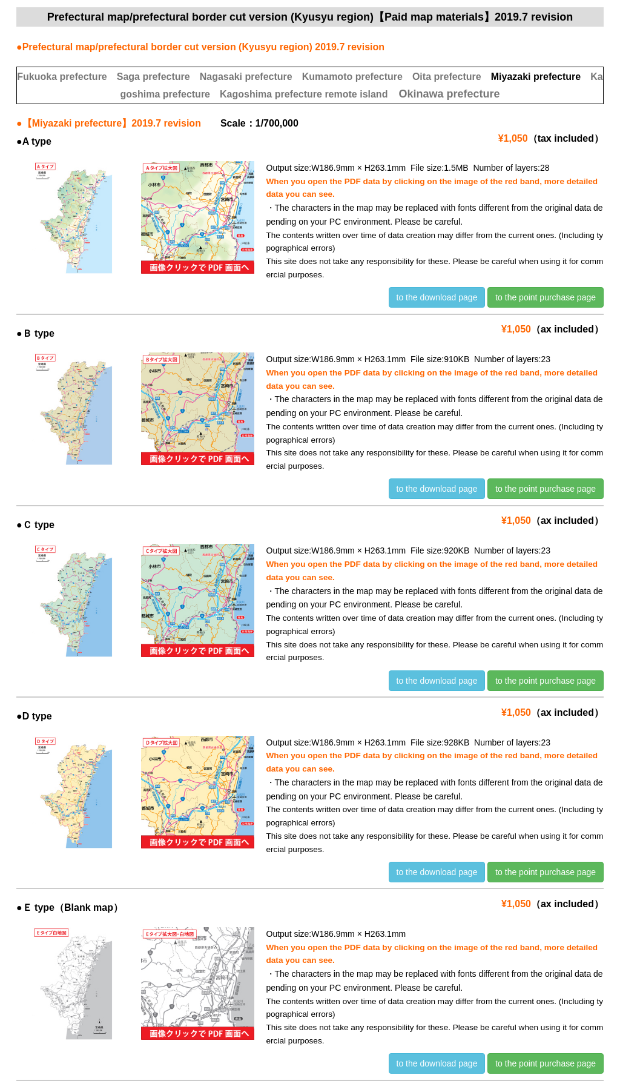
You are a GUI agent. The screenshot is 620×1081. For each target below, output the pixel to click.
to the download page (437, 297)
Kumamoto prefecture (352, 76)
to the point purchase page (545, 297)
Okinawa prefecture (449, 94)
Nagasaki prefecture (246, 76)
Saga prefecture (153, 76)
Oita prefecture (446, 76)
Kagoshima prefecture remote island (304, 94)
